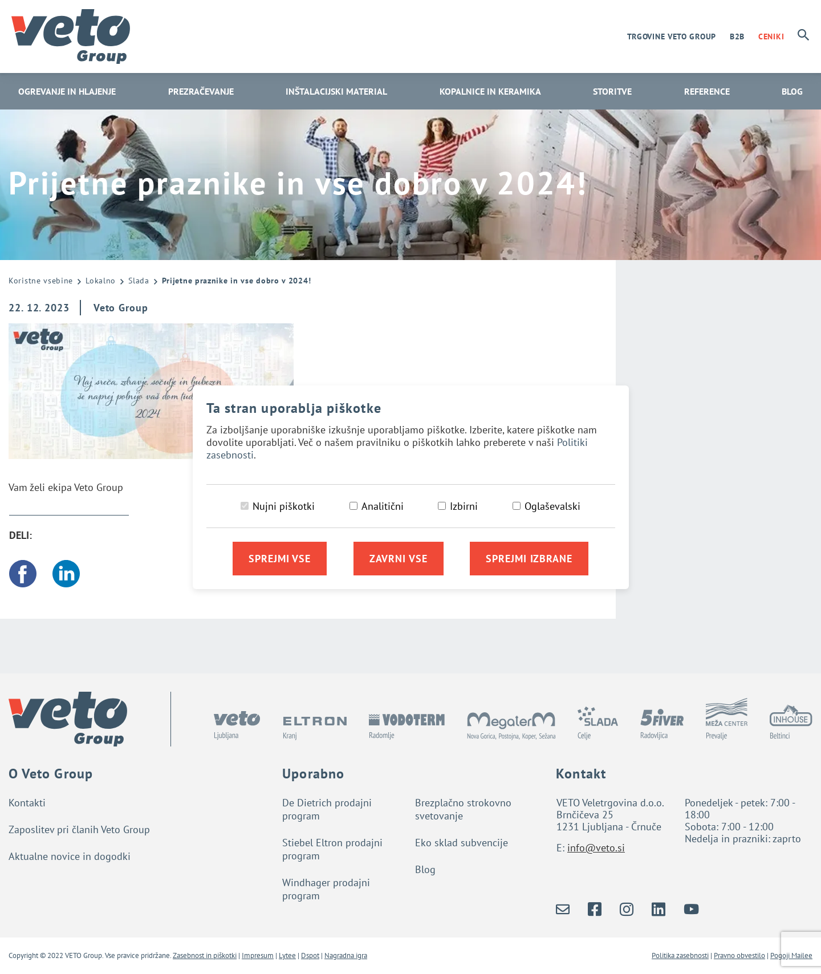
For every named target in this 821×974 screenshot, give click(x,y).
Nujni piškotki (284, 506)
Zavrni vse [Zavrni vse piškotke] (398, 558)
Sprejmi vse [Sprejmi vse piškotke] (280, 558)
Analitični (382, 506)
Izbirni (464, 506)
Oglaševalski (552, 506)
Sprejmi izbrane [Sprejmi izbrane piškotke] (529, 558)
